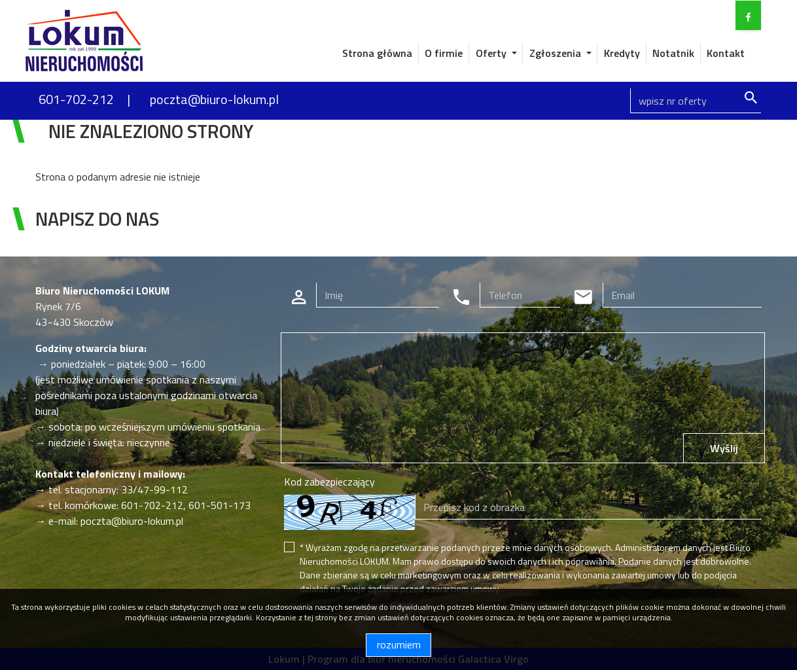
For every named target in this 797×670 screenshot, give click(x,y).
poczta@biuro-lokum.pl (214, 99)
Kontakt (726, 53)
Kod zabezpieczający (329, 481)
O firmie (444, 53)
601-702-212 (76, 99)
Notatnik (673, 53)
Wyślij (724, 448)
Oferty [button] (492, 53)
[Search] (695, 100)
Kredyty (622, 53)
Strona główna (377, 53)
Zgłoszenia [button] (556, 53)
